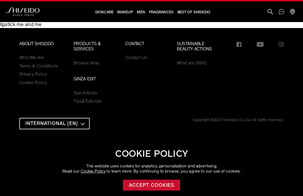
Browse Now (86, 63)
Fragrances (161, 12)
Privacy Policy (33, 74)
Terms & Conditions (38, 66)
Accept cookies (151, 185)
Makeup (125, 12)
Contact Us (136, 58)
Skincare (104, 12)
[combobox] (54, 123)
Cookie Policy (93, 172)
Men (141, 12)
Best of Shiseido (193, 12)
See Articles (85, 93)
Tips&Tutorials (88, 101)
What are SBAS (192, 63)
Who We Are (31, 58)
